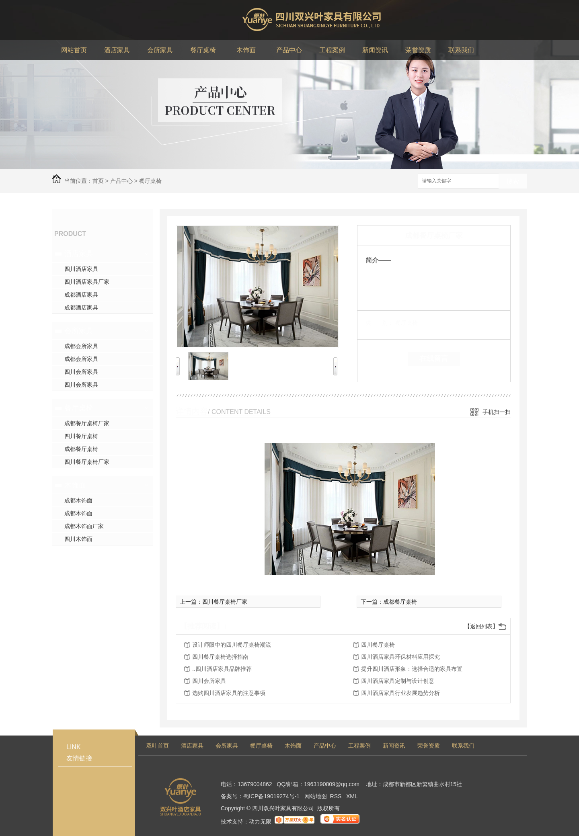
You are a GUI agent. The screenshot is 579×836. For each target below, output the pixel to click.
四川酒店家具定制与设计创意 (397, 681)
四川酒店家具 (81, 269)
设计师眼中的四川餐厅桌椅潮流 (231, 644)
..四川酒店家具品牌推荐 (222, 669)
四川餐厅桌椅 (81, 436)
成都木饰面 (78, 500)
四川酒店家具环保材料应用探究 (400, 657)
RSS (336, 796)
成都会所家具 (81, 346)
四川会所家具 (81, 372)
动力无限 (260, 821)
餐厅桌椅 (150, 181)
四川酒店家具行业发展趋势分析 (400, 693)
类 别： (379, 323)
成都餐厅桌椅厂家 (86, 423)
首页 (98, 181)
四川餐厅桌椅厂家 (86, 462)
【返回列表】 (481, 626)
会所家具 (78, 331)
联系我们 (463, 745)
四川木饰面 (78, 539)
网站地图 (315, 796)
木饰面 (75, 485)
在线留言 (433, 358)
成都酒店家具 (81, 294)
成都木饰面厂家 (84, 526)
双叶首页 (157, 745)
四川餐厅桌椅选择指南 (220, 657)
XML (352, 796)
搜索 (512, 181)
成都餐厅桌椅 (81, 449)
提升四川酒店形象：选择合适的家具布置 (411, 669)
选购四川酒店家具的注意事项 (228, 693)
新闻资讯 (394, 745)
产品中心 (121, 181)
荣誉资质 (428, 745)
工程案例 (359, 745)
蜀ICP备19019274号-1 (271, 796)
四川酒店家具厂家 (86, 282)
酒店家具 (78, 254)
